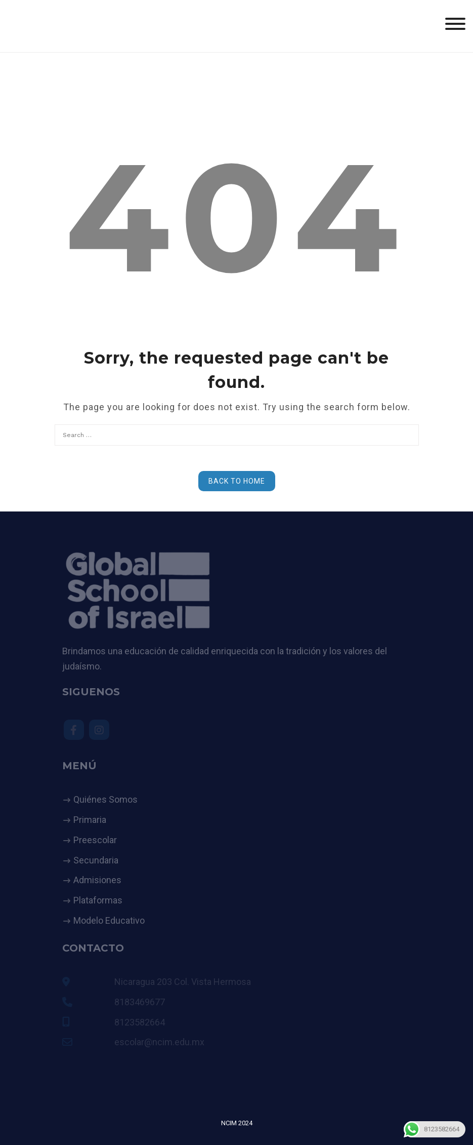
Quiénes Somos (105, 799)
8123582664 (139, 1022)
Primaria (89, 819)
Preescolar (95, 840)
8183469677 (139, 1002)
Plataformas (97, 900)
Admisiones (97, 880)
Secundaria (95, 860)
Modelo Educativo (109, 920)
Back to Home (236, 481)
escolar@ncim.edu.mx (159, 1042)
